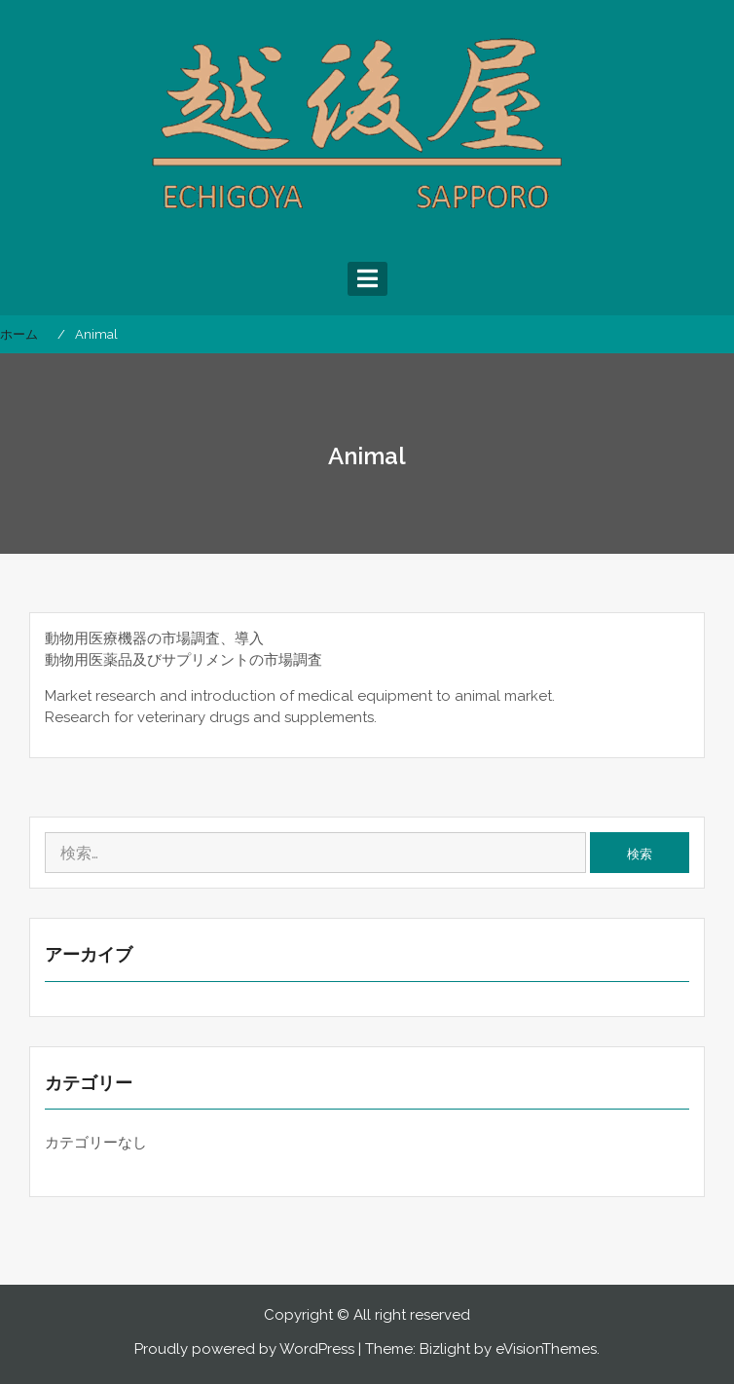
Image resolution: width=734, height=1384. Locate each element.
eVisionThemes (546, 1349)
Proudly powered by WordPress (244, 1349)
